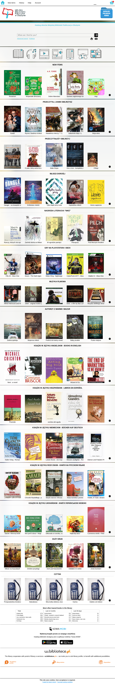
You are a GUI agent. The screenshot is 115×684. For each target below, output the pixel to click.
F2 (104, 2)
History (21, 3)
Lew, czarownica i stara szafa (24, 617)
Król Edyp (19, 621)
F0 (95, 2)
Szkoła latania (47, 613)
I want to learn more (49, 682)
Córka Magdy (20, 615)
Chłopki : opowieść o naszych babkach (54, 615)
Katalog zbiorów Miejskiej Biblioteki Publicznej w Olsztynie (57, 25)
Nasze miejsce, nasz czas (78, 619)
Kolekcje (32, 38)
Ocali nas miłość (76, 615)
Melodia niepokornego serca (51, 619)
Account (38, 3)
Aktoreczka (75, 621)
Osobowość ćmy (21, 619)
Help (29, 3)
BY (90, 2)
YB (85, 2)
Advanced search (22, 38)
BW (80, 2)
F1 (99, 2)
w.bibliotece (50, 656)
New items (11, 3)
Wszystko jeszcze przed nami (51, 617)
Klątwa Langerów (48, 621)
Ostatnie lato (20, 613)
